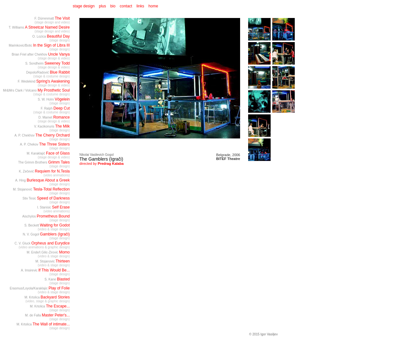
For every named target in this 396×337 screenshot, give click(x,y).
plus (102, 6)
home (153, 6)
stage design (83, 6)
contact (126, 6)
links (140, 6)
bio (112, 6)
